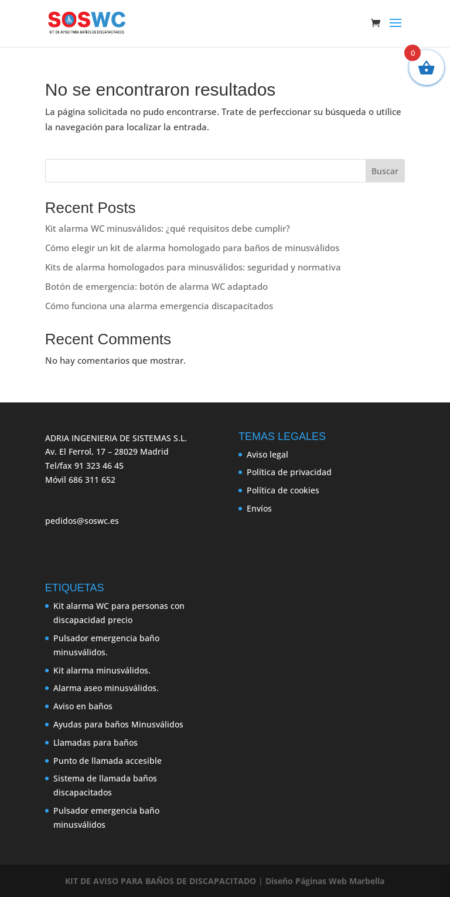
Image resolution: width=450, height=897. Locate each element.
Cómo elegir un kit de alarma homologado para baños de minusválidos (192, 247)
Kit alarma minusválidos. (102, 670)
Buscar (384, 171)
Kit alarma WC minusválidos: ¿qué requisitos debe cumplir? (167, 228)
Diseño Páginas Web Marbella (324, 880)
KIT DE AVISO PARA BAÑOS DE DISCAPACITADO (160, 880)
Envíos (259, 508)
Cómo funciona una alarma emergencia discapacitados (159, 306)
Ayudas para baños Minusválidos (118, 724)
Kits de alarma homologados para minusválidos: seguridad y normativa (193, 267)
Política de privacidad (289, 472)
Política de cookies (283, 490)
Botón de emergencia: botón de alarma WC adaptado (156, 286)
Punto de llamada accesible (107, 760)
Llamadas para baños (95, 742)
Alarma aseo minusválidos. (106, 687)
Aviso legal (267, 454)
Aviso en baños (82, 706)
